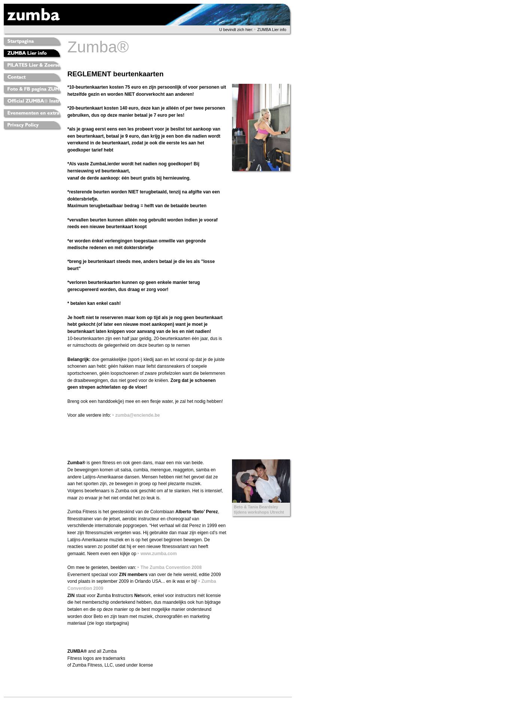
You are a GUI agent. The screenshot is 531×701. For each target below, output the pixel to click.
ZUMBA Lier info (271, 29)
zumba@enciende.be (137, 415)
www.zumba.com (158, 553)
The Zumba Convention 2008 (170, 567)
